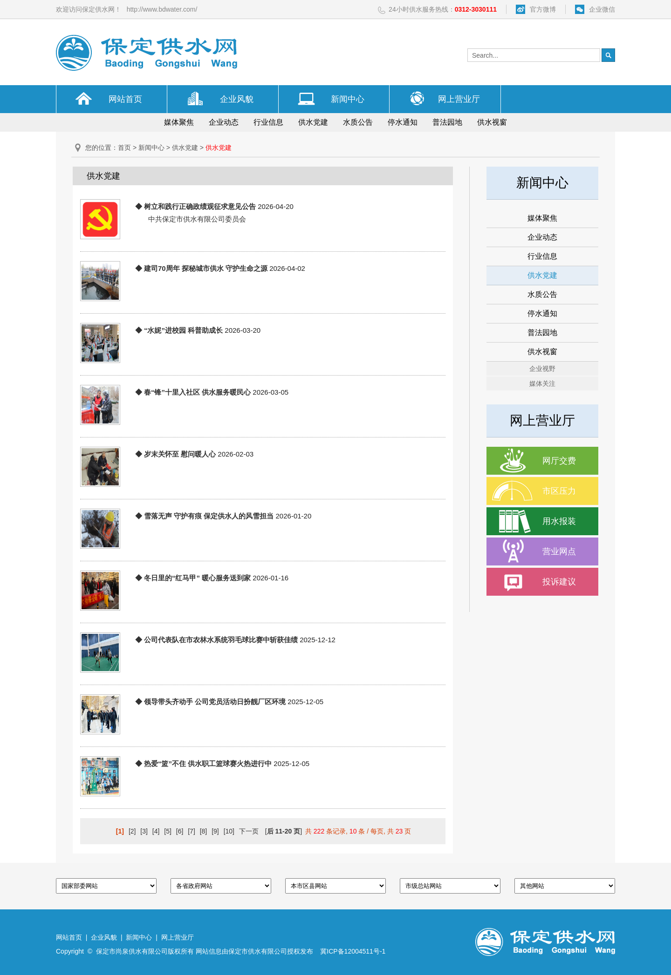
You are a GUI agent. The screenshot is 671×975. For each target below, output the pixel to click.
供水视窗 (492, 122)
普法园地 (447, 122)
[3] (144, 831)
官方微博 (543, 9)
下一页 (249, 831)
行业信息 (268, 122)
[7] (191, 831)
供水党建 (313, 122)
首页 (124, 147)
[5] (167, 831)
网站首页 (125, 99)
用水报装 (559, 521)
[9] (215, 831)
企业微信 (602, 9)
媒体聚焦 (179, 122)
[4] (156, 831)
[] (283, 831)
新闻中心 (347, 99)
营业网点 (559, 551)
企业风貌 (236, 99)
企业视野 (542, 368)
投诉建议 (559, 581)
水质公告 (358, 122)
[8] (203, 831)
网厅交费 (559, 460)
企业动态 (224, 122)
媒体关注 (542, 383)
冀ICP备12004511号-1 (352, 951)
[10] (229, 831)
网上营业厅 (459, 99)
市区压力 (559, 491)
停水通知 (403, 122)
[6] (180, 831)
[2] (132, 831)
